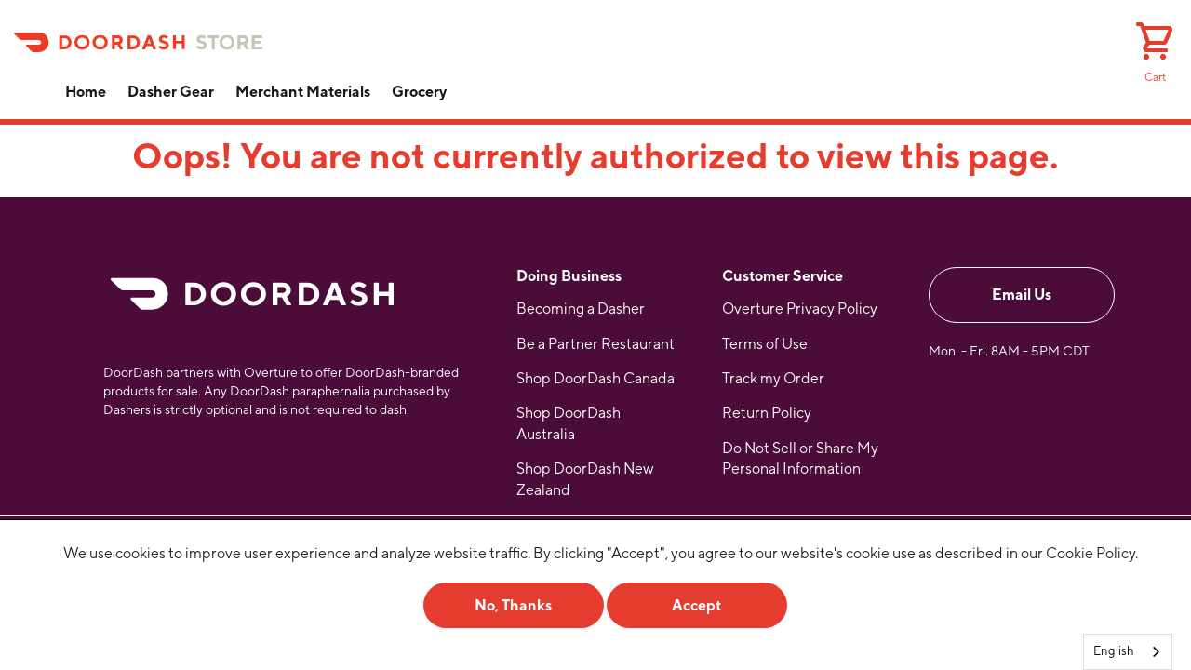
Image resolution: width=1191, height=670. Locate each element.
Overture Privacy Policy (799, 308)
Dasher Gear (170, 91)
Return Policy (766, 413)
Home (85, 91)
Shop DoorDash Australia (568, 423)
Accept (696, 605)
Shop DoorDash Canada (595, 378)
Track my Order (773, 378)
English (1113, 651)
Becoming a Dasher (580, 308)
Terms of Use (765, 344)
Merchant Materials (302, 91)
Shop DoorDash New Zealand (585, 479)
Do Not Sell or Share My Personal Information (800, 458)
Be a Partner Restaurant (595, 344)
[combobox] (1127, 652)
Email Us (1021, 294)
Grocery (419, 91)
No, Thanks (513, 605)
